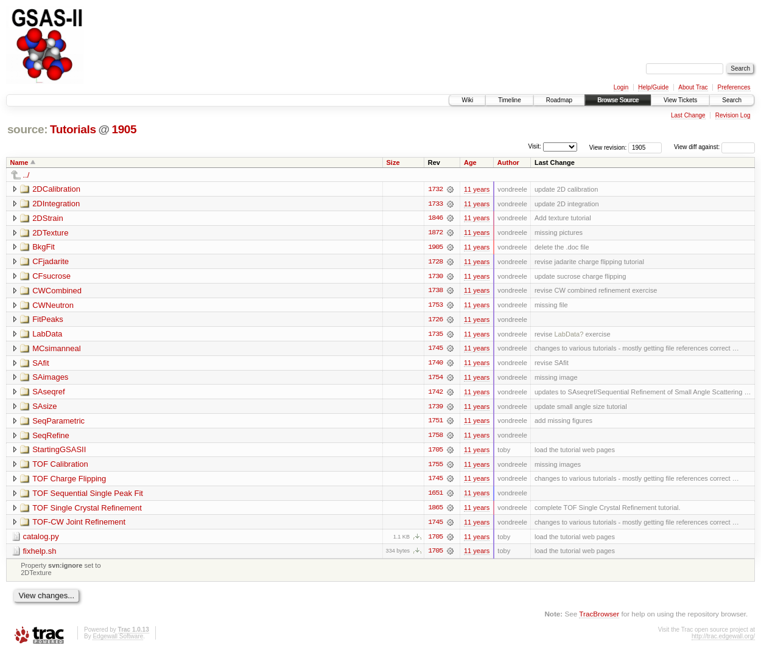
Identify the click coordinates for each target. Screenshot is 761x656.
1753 (435, 306)
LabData (47, 335)
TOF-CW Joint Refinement (78, 524)
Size (393, 162)
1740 (435, 364)
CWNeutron (53, 305)
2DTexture (50, 232)
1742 (435, 394)
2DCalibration (56, 189)
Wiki (467, 100)
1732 (435, 189)
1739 (435, 408)
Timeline (509, 100)
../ (26, 175)
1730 (435, 277)
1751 (435, 423)
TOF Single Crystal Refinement (87, 510)
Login (621, 87)
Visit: (534, 146)
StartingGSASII (59, 451)
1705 (435, 452)
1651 (435, 496)
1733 (435, 204)
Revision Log (733, 115)
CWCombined (57, 291)
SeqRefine (50, 437)
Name (19, 162)
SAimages (50, 378)
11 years (476, 189)
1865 (435, 510)
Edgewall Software (118, 640)
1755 (435, 467)
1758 (435, 437)
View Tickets (680, 100)
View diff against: (714, 147)
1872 (435, 233)
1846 (435, 218)
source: (27, 129)
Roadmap (559, 100)
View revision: (608, 147)
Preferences (734, 87)
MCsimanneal (56, 349)
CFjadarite (50, 262)
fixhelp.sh (40, 554)
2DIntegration (56, 203)
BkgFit (43, 247)
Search (732, 100)
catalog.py (41, 539)
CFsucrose (51, 276)
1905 (123, 129)
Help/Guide (653, 87)
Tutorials (73, 129)
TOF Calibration (60, 466)
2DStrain (47, 218)
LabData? (568, 335)
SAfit (40, 364)
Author (508, 162)
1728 (435, 262)
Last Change (688, 115)
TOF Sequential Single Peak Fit (87, 495)
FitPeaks (47, 320)
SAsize (44, 408)
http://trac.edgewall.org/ (723, 640)
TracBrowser (599, 617)
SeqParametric (58, 422)
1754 (435, 379)
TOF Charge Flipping (69, 481)
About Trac (692, 87)
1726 (435, 321)
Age (470, 162)
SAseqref (48, 393)
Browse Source (618, 100)
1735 (435, 335)
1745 (435, 350)
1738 (435, 291)
